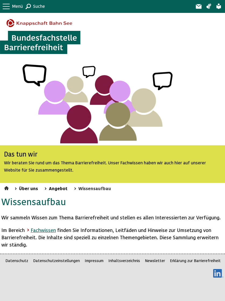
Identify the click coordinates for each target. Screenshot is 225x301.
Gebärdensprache (209, 6)
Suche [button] (39, 6)
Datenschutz (16, 260)
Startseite (7, 187)
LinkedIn (218, 273)
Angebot (58, 188)
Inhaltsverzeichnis (124, 260)
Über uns (28, 188)
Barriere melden (198, 6)
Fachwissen (43, 230)
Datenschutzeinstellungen (56, 260)
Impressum (94, 260)
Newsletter (155, 260)
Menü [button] (17, 6)
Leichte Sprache (219, 6)
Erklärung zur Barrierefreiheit (195, 260)
